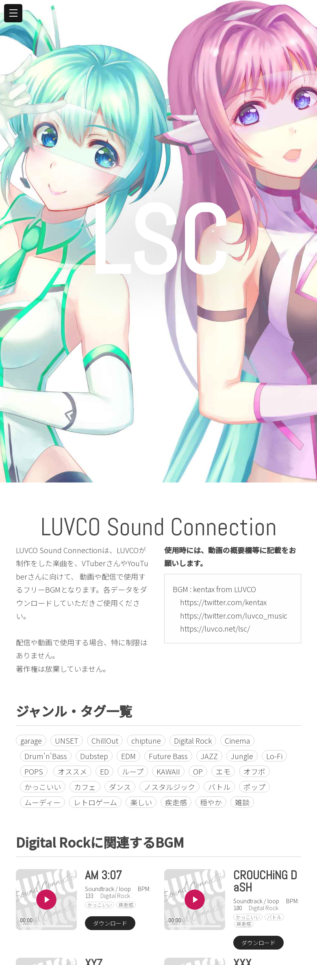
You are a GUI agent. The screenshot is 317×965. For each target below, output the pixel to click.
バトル (219, 786)
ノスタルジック (169, 786)
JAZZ (209, 756)
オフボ (254, 771)
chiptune (146, 740)
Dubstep (94, 756)
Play (46, 899)
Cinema (237, 740)
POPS (33, 771)
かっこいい (42, 786)
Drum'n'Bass (45, 756)
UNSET (66, 740)
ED (104, 771)
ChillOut (104, 740)
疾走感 (176, 802)
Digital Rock (193, 740)
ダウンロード (110, 923)
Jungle (242, 756)
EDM (128, 756)
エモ (223, 771)
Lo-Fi (274, 756)
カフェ (85, 786)
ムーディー (42, 802)
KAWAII (168, 771)
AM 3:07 (103, 875)
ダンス (120, 786)
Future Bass (168, 756)
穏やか (211, 802)
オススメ (72, 771)
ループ (132, 771)
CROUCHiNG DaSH (265, 881)
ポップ (254, 786)
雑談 (242, 802)
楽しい (141, 802)
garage (31, 740)
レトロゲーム (95, 802)
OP (198, 771)
